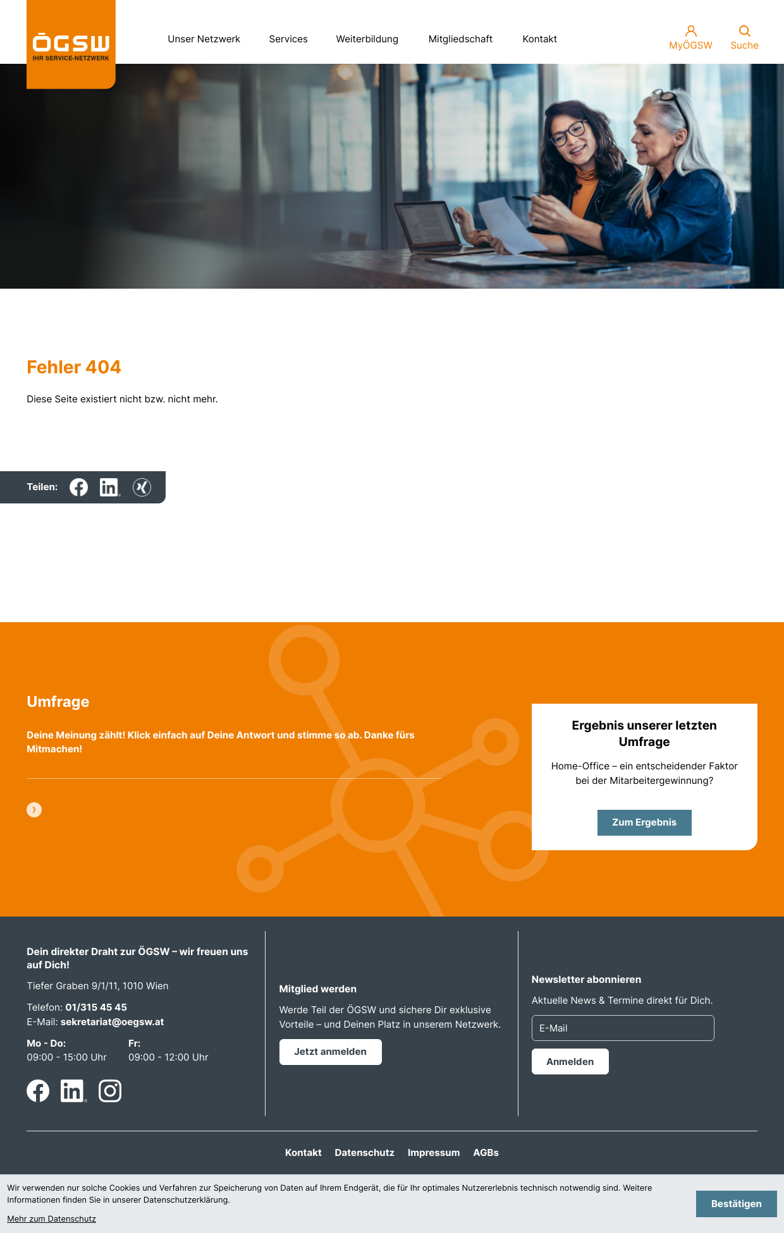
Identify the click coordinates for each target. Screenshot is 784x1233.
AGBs (486, 1152)
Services (293, 34)
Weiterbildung (372, 34)
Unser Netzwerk (209, 34)
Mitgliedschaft (461, 39)
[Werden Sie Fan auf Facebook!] (38, 1091)
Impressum (434, 1152)
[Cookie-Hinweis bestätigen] (736, 1204)
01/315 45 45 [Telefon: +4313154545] (96, 1007)
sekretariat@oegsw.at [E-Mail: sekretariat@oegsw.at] (112, 1022)
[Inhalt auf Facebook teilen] (79, 487)
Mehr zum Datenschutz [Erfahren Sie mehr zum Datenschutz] (51, 1219)
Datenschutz (365, 1152)
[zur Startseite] (71, 44)
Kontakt (539, 39)
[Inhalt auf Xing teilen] (142, 487)
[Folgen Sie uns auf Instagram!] (110, 1091)
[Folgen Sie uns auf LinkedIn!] (74, 1091)
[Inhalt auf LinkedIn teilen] (110, 487)
